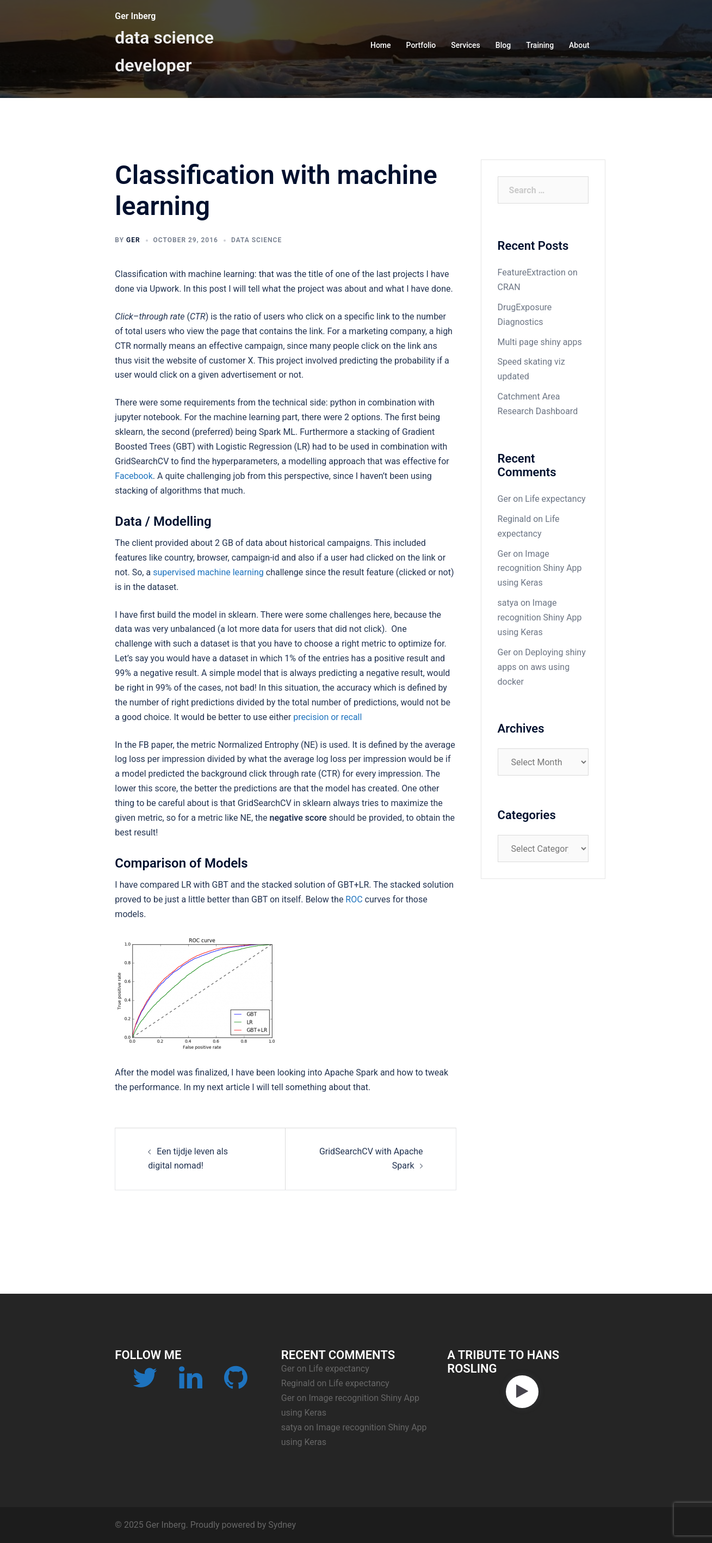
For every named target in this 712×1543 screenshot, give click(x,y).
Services (465, 45)
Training (540, 45)
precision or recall (327, 717)
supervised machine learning (208, 572)
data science (256, 240)
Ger (133, 240)
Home (380, 45)
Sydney (282, 1525)
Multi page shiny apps (540, 342)
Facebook (133, 476)
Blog (503, 45)
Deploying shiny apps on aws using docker (542, 667)
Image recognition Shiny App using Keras (540, 568)
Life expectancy (555, 499)
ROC (353, 899)
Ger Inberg (135, 16)
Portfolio (421, 45)
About (579, 45)
